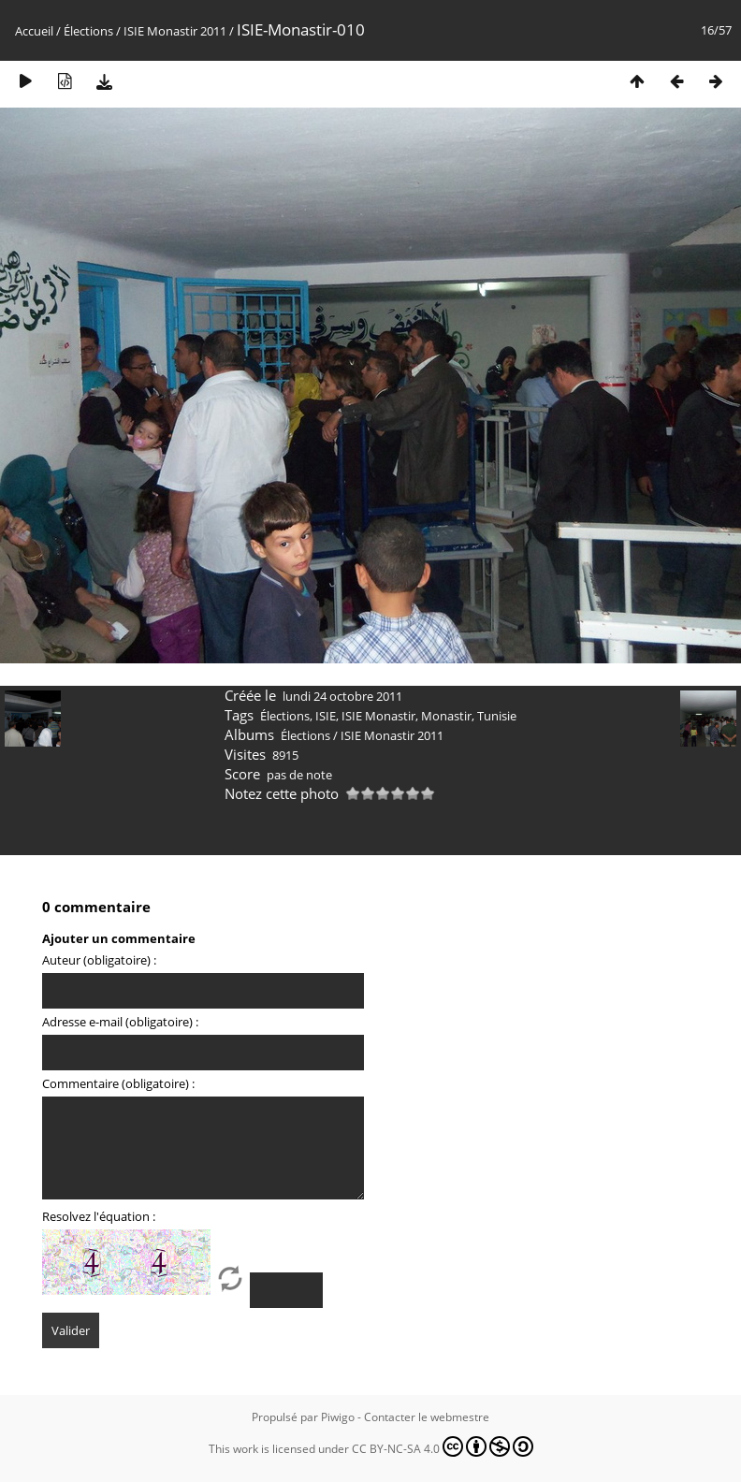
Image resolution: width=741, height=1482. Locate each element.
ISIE (325, 715)
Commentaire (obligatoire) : (118, 1083)
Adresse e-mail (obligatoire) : (120, 1021)
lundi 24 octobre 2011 (342, 696)
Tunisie (496, 715)
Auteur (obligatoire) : (99, 960)
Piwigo (338, 1417)
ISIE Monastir (378, 715)
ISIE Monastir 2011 (175, 30)
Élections (88, 30)
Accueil (34, 30)
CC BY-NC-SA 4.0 (442, 1446)
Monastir (446, 715)
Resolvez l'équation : (98, 1216)
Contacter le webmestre (426, 1417)
